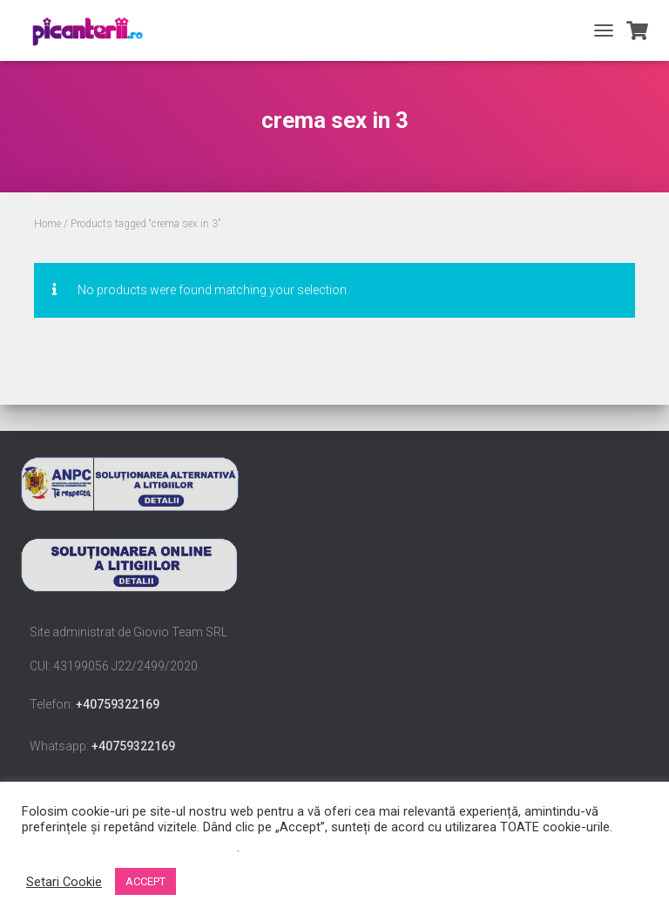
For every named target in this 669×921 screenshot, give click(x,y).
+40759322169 (117, 704)
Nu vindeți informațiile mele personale (129, 847)
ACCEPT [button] (145, 881)
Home (47, 224)
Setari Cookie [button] (64, 882)
